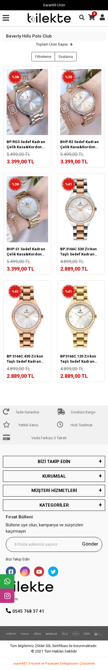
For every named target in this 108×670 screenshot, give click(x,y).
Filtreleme (43, 56)
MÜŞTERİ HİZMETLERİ (54, 490)
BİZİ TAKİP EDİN (54, 461)
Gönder (90, 544)
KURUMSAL (54, 476)
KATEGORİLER (54, 505)
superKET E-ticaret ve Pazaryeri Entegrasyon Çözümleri (54, 663)
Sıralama (65, 56)
